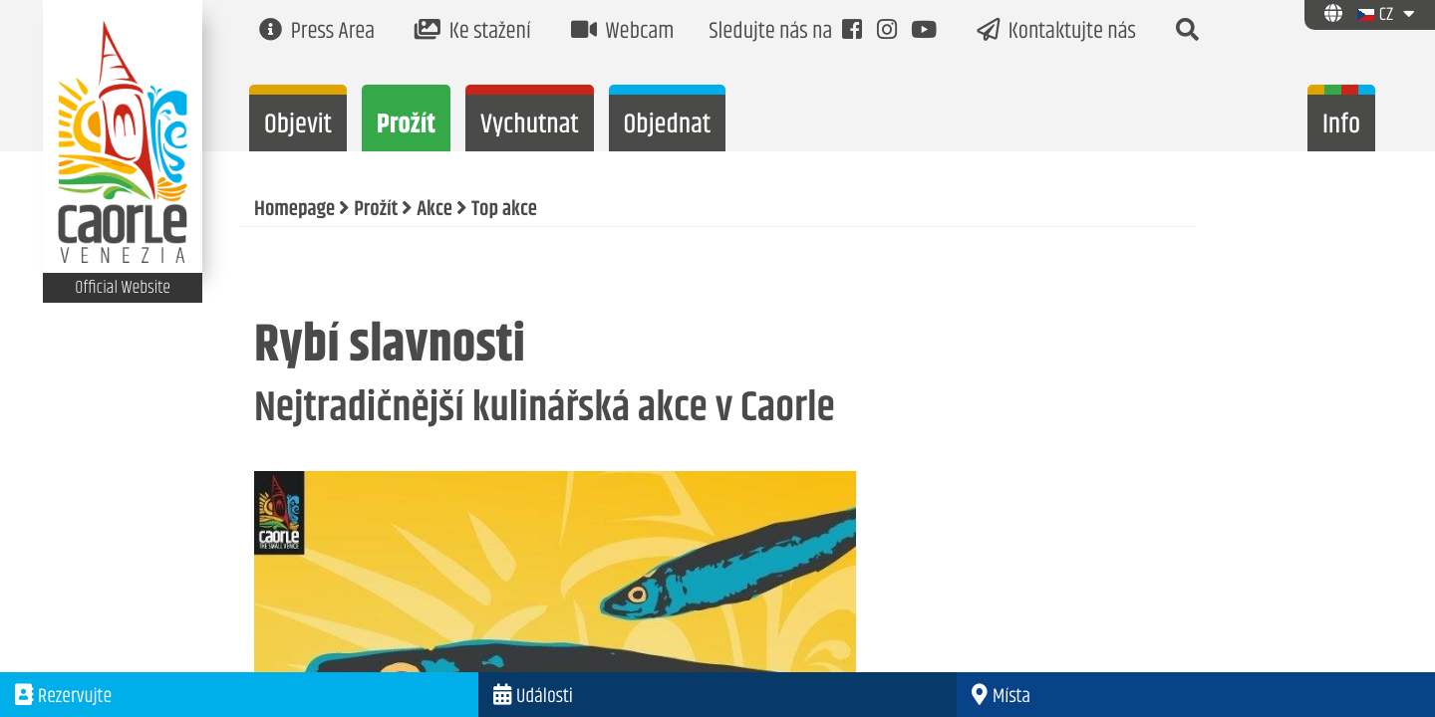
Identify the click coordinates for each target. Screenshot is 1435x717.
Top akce (504, 210)
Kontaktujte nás (1056, 32)
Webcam (623, 32)
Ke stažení (473, 32)
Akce (434, 210)
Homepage (294, 210)
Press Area (317, 32)
